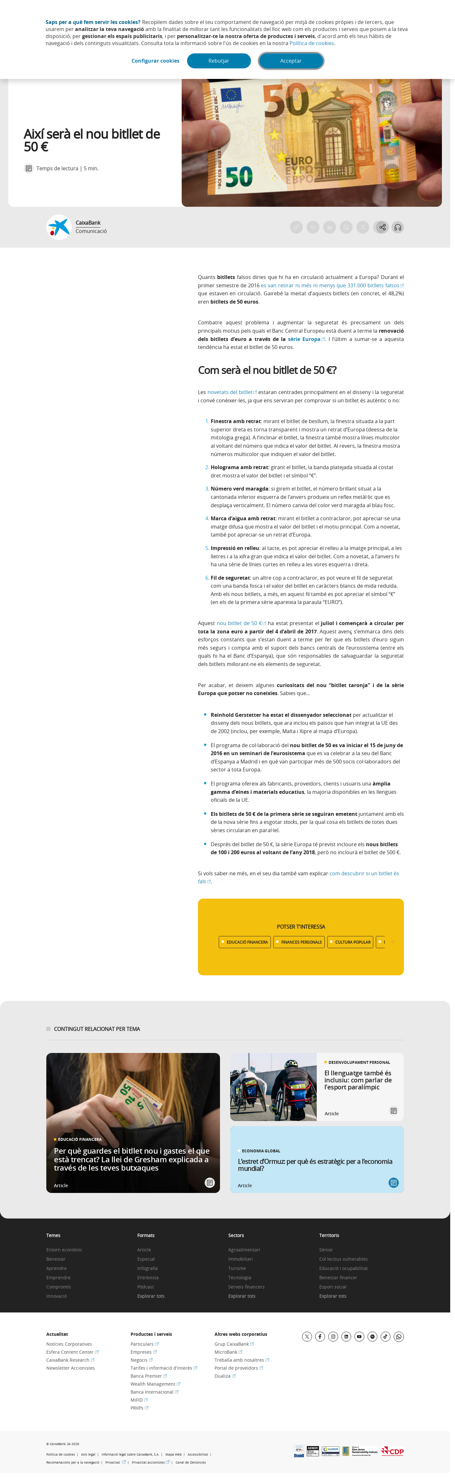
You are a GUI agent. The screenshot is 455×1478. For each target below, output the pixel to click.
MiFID (139, 1400)
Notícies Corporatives (69, 1344)
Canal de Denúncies (191, 1462)
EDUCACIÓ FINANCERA (247, 942)
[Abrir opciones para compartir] (382, 227)
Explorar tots (150, 1296)
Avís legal (88, 1454)
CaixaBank (88, 222)
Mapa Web (173, 1454)
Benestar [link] (55, 1259)
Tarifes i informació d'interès (164, 1368)
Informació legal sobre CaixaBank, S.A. (130, 1454)
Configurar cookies (155, 61)
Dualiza (225, 1376)
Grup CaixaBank (234, 1344)
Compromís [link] (58, 1287)
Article (144, 1250)
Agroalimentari (244, 1250)
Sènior (326, 1250)
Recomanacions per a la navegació (72, 1462)
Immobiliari (240, 1259)
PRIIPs (139, 1408)
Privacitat (115, 1462)
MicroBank (228, 1352)
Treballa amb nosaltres (242, 1360)
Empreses (144, 1352)
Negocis (142, 1360)
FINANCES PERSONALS (301, 942)
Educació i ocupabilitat (343, 1268)
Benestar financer (338, 1278)
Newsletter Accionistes (70, 1368)
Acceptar (291, 61)
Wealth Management (155, 1384)
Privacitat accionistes (151, 1462)
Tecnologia (239, 1278)
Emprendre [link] (58, 1278)
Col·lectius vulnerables (343, 1259)
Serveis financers (246, 1287)
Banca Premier (149, 1376)
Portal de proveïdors (239, 1368)
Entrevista (148, 1278)
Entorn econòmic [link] (64, 1250)
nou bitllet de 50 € (241, 623)
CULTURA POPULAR (352, 942)
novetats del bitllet (232, 392)
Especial (146, 1259)
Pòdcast (145, 1287)
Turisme (237, 1268)
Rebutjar (219, 61)
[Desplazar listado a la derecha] (392, 942)
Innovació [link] (56, 1296)
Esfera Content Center (72, 1352)
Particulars (145, 1344)
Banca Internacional (154, 1392)
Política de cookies (312, 43)
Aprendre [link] (56, 1268)
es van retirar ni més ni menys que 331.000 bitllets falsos (332, 285)
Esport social (332, 1287)
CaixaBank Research (70, 1360)
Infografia (147, 1268)
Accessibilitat (198, 1454)
